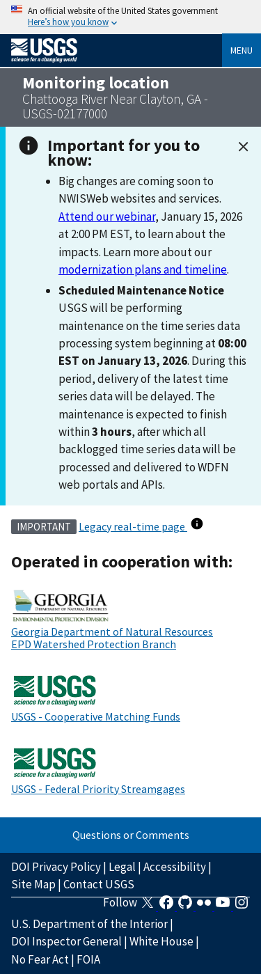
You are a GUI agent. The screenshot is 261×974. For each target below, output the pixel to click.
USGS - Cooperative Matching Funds (95, 716)
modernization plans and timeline (142, 269)
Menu (241, 50)
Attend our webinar (106, 216)
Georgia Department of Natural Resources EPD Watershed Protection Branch (112, 638)
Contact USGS (98, 884)
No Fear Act (40, 959)
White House (161, 941)
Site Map (33, 884)
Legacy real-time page (133, 526)
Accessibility (174, 866)
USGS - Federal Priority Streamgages (98, 789)
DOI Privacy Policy (56, 866)
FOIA (88, 959)
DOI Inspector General (66, 941)
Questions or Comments (130, 835)
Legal (122, 866)
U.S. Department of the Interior (89, 924)
